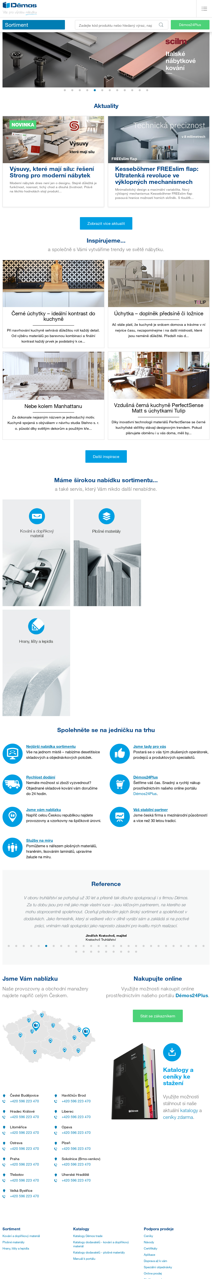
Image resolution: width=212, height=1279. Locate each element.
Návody (149, 1128)
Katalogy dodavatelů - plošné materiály (99, 1138)
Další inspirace (106, 456)
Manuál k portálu (84, 1145)
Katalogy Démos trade (87, 1122)
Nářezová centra (84, 1201)
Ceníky (148, 1122)
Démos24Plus (190, 24)
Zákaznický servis (84, 1195)
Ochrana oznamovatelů (17, 1245)
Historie (7, 1189)
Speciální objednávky (158, 1153)
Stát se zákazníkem (157, 901)
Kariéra (7, 1214)
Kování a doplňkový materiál (21, 1122)
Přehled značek (12, 1233)
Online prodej (153, 1159)
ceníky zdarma (178, 1003)
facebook (60, 1269)
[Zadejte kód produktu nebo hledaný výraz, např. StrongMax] (121, 24)
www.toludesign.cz (132, 823)
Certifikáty (150, 1134)
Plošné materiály (13, 1128)
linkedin (78, 1269)
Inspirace (41, 1269)
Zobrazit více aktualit (106, 223)
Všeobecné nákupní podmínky (22, 1239)
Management (11, 1195)
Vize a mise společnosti (17, 1201)
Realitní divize (11, 1208)
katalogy (189, 996)
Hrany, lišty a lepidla (15, 1134)
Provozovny (81, 1189)
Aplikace (149, 1141)
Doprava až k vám (155, 1147)
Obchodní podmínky (16, 1226)
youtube (95, 1269)
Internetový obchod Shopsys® (174, 1271)
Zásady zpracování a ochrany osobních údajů (32, 1220)
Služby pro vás (154, 1166)
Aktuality (22, 1269)
